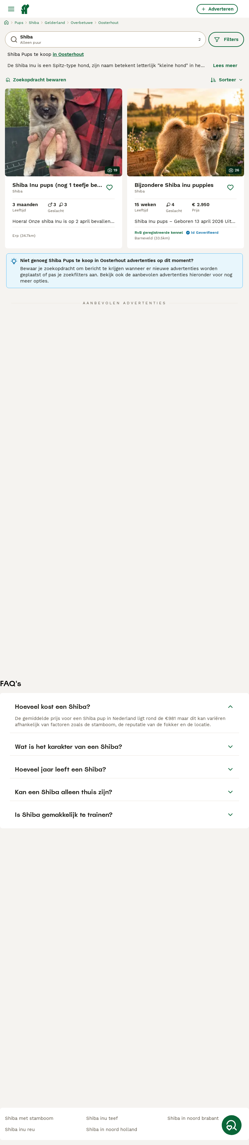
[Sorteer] (227, 80)
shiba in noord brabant (193, 1118)
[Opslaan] (109, 187)
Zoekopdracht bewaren (36, 80)
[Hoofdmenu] (11, 9)
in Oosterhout (68, 54)
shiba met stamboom (29, 1118)
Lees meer (225, 65)
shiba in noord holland (111, 1129)
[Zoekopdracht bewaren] (232, 1125)
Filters (226, 39)
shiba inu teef (102, 1118)
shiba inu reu (20, 1129)
